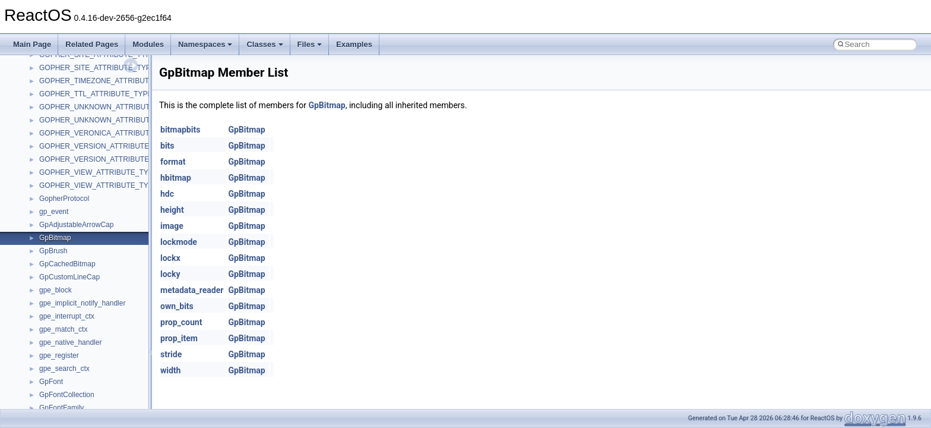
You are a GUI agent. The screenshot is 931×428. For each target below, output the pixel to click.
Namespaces (205, 44)
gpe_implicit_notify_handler (82, 303)
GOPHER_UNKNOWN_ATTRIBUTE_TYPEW (111, 120)
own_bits (177, 306)
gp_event (53, 211)
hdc (167, 194)
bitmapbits (180, 129)
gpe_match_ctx (63, 329)
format (172, 161)
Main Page (32, 44)
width (170, 370)
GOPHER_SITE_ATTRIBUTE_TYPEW (100, 68)
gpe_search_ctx (64, 368)
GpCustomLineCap (69, 277)
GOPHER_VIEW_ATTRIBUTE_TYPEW (101, 185)
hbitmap (175, 177)
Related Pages (91, 44)
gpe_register (59, 355)
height (172, 210)
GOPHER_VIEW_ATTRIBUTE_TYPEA (101, 172)
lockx (170, 258)
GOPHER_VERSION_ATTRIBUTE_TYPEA (107, 146)
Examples (354, 44)
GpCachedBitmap (67, 264)
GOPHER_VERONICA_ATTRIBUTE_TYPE (108, 133)
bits (167, 145)
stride (171, 354)
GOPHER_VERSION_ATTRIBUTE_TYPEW (109, 159)
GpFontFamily (61, 408)
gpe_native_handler (70, 342)
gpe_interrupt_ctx (66, 316)
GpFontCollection (66, 395)
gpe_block (55, 290)
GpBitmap (55, 238)
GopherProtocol (64, 198)
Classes (264, 44)
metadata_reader (191, 290)
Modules (148, 44)
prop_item (179, 338)
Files (309, 44)
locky (170, 274)
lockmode (178, 242)
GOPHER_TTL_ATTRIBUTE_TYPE (95, 94)
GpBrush (53, 251)
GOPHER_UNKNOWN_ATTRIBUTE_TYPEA (110, 107)
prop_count (181, 322)
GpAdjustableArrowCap (76, 225)
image (171, 226)
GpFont (51, 381)
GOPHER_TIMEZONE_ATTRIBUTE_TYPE (107, 81)
